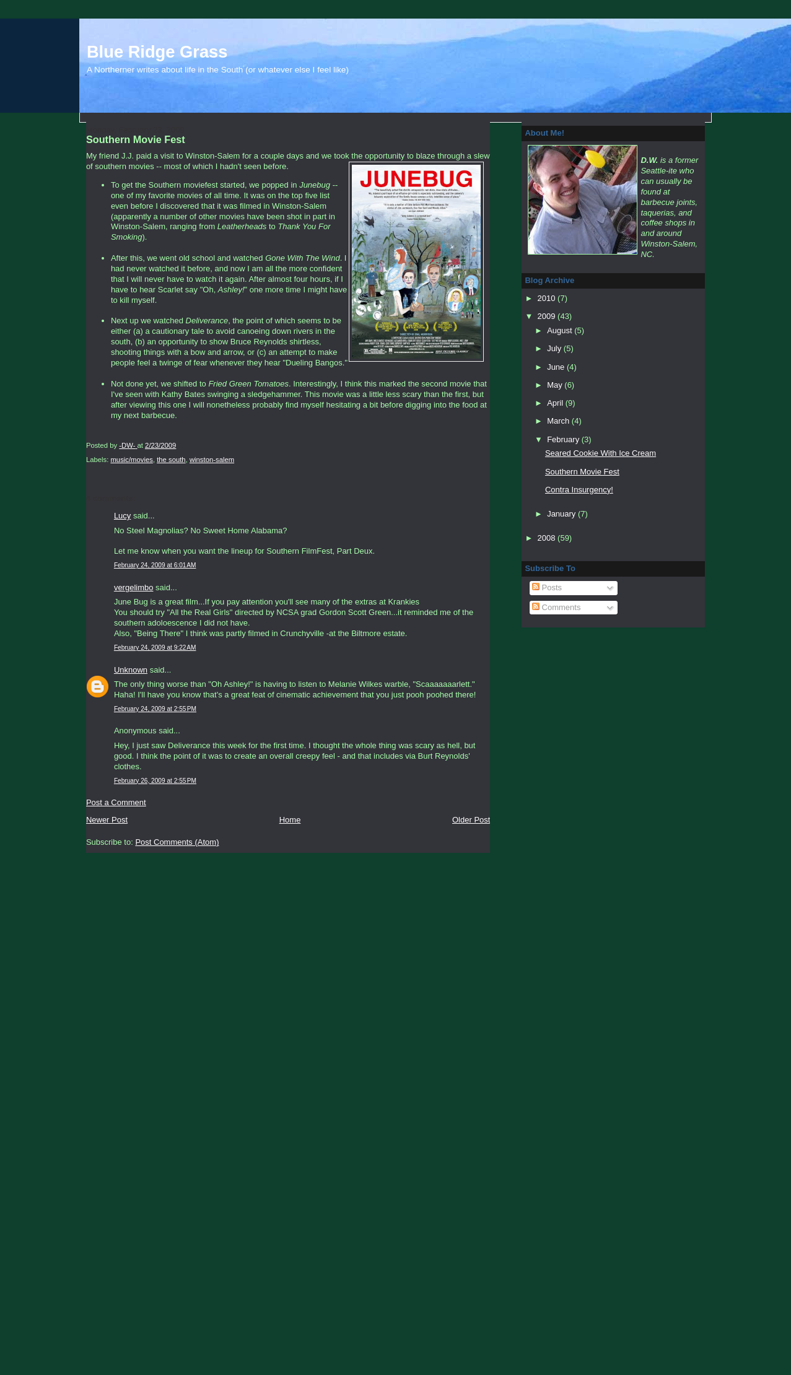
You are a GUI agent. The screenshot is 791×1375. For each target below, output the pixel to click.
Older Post (471, 819)
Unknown (130, 669)
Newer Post (107, 819)
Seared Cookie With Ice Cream (600, 453)
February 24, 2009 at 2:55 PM (155, 708)
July (555, 348)
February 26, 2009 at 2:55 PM (155, 780)
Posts (547, 587)
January (562, 513)
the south (171, 459)
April (556, 403)
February (564, 439)
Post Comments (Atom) (177, 842)
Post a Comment (116, 802)
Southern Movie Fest (582, 471)
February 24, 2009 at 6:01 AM (155, 565)
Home (290, 819)
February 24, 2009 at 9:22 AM (155, 647)
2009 (548, 316)
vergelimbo (134, 587)
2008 (548, 538)
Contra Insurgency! (579, 489)
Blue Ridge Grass (157, 51)
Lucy (122, 515)
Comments (556, 607)
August (560, 330)
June (557, 367)
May (555, 385)
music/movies (131, 459)
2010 (548, 298)
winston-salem (212, 459)
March (559, 421)
